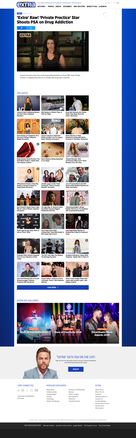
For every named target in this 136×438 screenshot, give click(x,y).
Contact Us (99, 399)
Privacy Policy (33, 420)
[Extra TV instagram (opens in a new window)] (114, 3)
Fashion (49, 397)
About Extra (99, 390)
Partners (98, 394)
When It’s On (99, 392)
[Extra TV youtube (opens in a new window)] (118, 3)
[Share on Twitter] (30, 28)
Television (72, 399)
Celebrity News (52, 392)
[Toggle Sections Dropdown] (42, 6)
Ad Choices (51, 420)
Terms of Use (43, 420)
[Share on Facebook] (21, 28)
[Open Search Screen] (102, 6)
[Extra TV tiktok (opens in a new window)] (106, 3)
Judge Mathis (77, 425)
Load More (52, 287)
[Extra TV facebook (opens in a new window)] (109, 3)
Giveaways (50, 399)
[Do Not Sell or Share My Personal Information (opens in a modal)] (103, 405)
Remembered (73, 397)
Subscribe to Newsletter (26, 396)
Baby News (50, 390)
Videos (19, 13)
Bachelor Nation (48, 425)
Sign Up (76, 369)
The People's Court (90, 425)
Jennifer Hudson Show (63, 425)
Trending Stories (74, 401)
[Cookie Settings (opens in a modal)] (100, 401)
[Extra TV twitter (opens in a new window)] (112, 3)
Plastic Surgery (74, 394)
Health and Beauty (53, 401)
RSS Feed (21, 398)
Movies (71, 392)
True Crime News (104, 425)
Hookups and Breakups (77, 390)
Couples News (51, 394)
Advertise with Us (101, 397)
